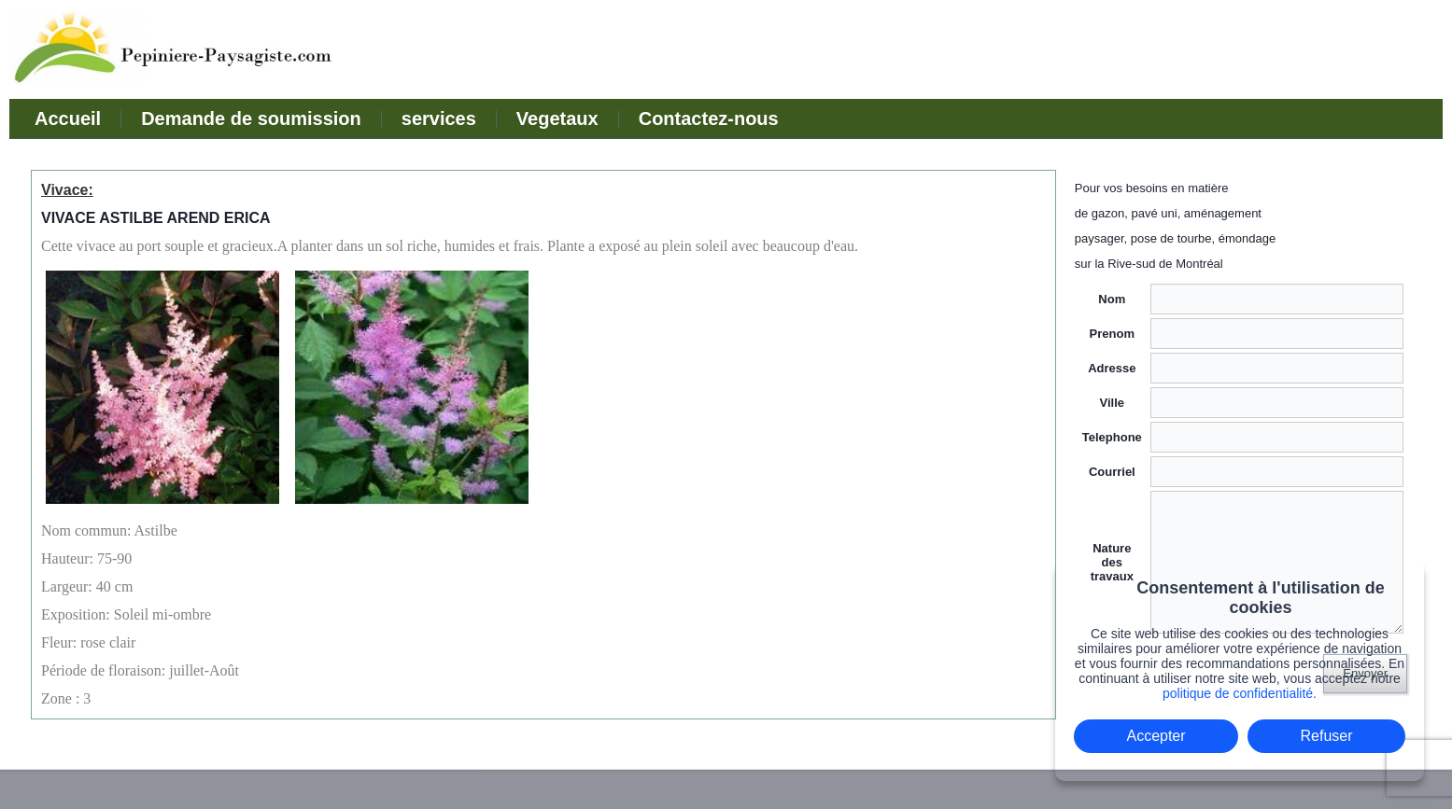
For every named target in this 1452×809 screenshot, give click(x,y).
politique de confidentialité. (1240, 693)
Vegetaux (557, 118)
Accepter (1155, 736)
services (439, 118)
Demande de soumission (251, 118)
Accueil (68, 118)
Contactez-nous (709, 118)
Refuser (1327, 736)
